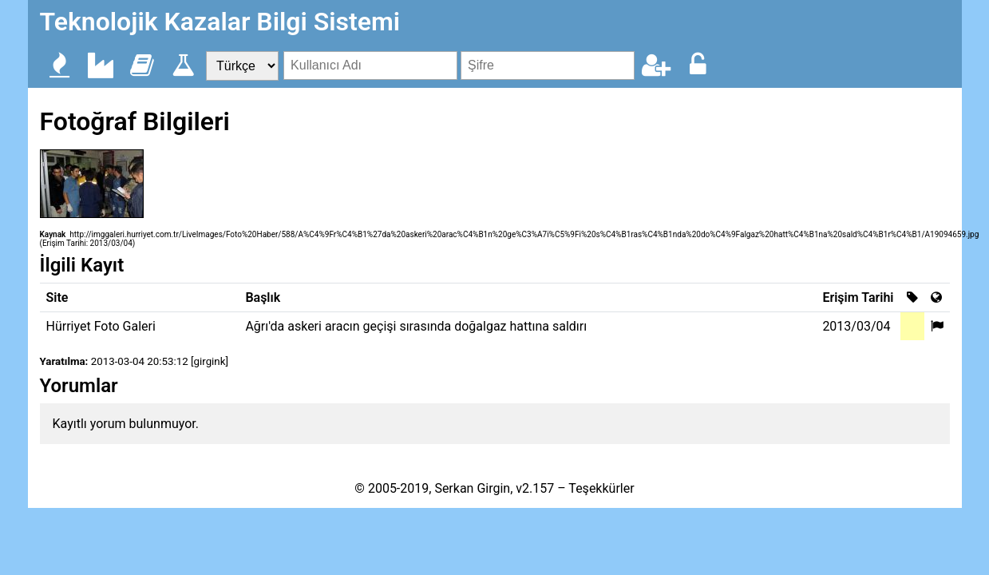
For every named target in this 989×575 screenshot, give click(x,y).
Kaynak (53, 234)
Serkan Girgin (472, 488)
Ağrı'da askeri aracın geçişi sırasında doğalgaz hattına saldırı (416, 326)
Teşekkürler (601, 488)
